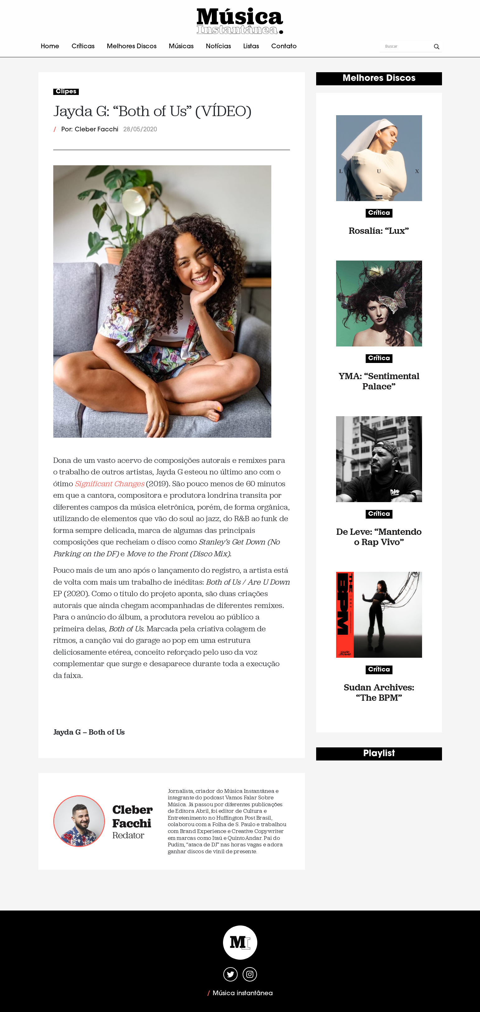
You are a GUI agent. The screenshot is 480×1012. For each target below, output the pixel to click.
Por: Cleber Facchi (89, 130)
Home (50, 47)
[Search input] (408, 46)
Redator (128, 835)
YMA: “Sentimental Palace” (379, 381)
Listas (251, 47)
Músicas (181, 47)
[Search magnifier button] (436, 46)
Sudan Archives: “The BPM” (379, 692)
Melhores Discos (131, 47)
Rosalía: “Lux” (379, 230)
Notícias (218, 47)
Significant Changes (109, 483)
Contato (284, 47)
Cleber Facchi (132, 816)
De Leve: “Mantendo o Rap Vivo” (379, 536)
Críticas (83, 47)
